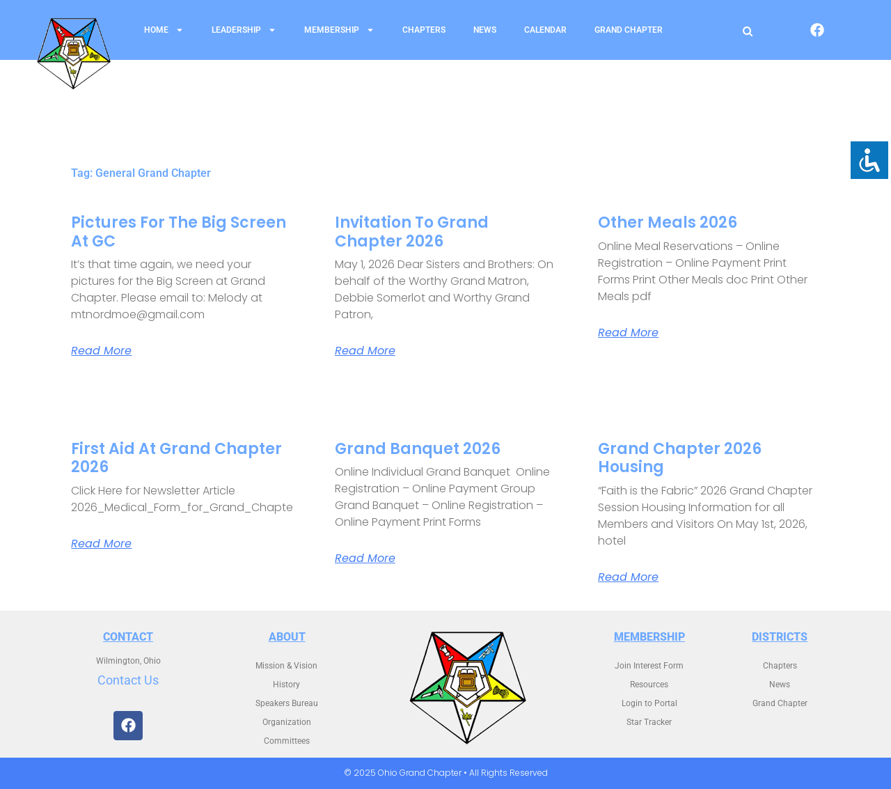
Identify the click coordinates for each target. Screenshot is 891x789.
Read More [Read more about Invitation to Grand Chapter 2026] (365, 351)
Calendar (545, 30)
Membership (339, 30)
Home (164, 30)
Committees (287, 741)
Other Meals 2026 (667, 222)
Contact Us (128, 680)
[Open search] (747, 31)
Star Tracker (649, 722)
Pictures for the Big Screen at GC (178, 231)
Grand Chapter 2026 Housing (680, 458)
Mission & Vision (286, 666)
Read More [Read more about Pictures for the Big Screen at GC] (101, 351)
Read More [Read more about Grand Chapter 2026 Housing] (628, 577)
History (286, 684)
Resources (649, 684)
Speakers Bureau (286, 703)
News (484, 30)
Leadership (244, 30)
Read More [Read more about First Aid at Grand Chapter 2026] (101, 543)
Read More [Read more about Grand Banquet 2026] (365, 558)
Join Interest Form (649, 666)
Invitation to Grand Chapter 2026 (412, 231)
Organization (286, 722)
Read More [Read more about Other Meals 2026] (628, 332)
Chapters (424, 30)
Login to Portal (649, 703)
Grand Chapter (628, 30)
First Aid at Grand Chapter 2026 (176, 458)
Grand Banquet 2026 (417, 449)
